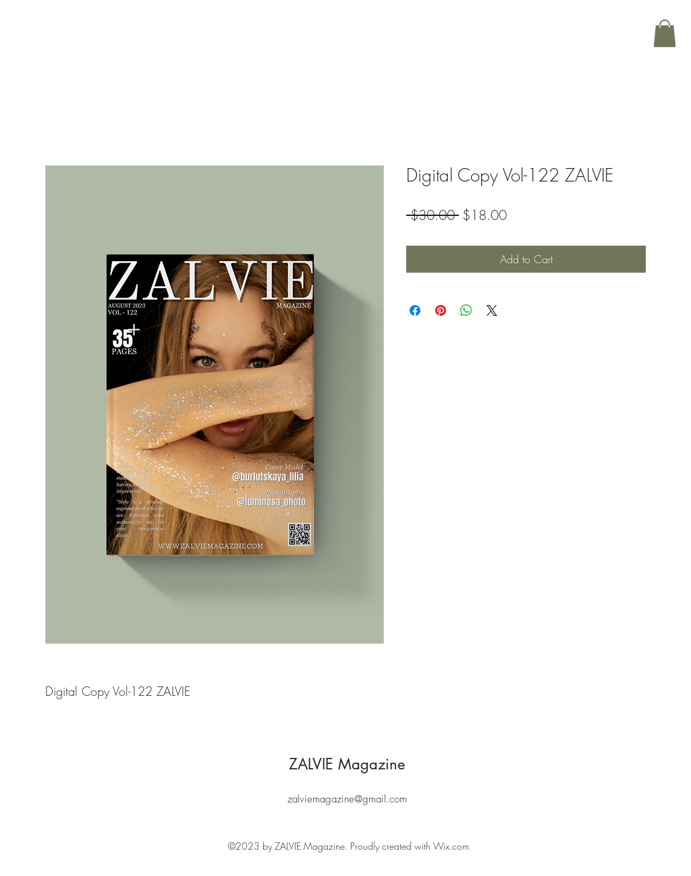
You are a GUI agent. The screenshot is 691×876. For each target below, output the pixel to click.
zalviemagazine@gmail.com (347, 799)
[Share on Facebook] (415, 310)
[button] (664, 33)
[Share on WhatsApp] (466, 310)
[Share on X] (492, 310)
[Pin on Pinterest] (441, 310)
